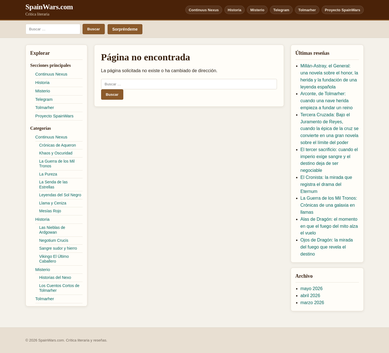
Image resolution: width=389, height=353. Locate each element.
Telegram (281, 10)
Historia (234, 10)
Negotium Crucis (53, 240)
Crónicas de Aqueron (57, 145)
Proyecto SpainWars (342, 10)
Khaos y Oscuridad (55, 153)
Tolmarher (307, 10)
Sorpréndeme (125, 29)
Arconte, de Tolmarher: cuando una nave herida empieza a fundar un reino (327, 100)
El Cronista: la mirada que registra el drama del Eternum (326, 184)
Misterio (257, 10)
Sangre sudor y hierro (58, 248)
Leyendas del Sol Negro (60, 195)
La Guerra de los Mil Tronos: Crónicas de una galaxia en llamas (329, 205)
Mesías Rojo (50, 211)
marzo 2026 (312, 302)
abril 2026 (310, 295)
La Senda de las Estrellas (53, 184)
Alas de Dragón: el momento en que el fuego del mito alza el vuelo (329, 226)
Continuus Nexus (204, 10)
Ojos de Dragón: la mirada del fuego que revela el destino (327, 247)
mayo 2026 (312, 288)
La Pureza (48, 174)
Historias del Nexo (55, 277)
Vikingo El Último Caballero (54, 259)
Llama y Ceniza (53, 203)
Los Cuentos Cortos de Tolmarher (59, 288)
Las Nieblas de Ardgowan (52, 230)
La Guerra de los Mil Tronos (57, 163)
